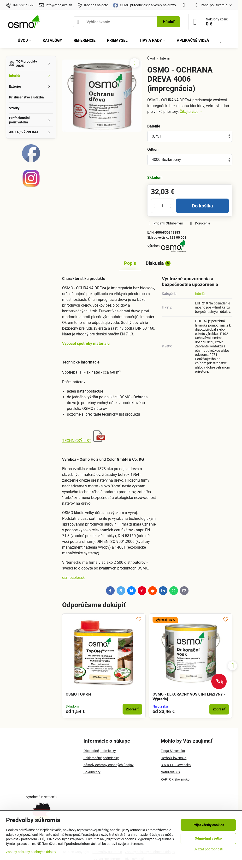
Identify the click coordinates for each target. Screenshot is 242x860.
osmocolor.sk (73, 577)
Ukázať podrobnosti (208, 849)
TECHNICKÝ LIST (76, 440)
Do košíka (202, 206)
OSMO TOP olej (79, 694)
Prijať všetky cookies (208, 825)
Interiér (200, 294)
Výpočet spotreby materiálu (86, 343)
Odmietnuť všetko (208, 838)
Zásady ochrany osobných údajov (31, 852)
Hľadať (169, 21)
